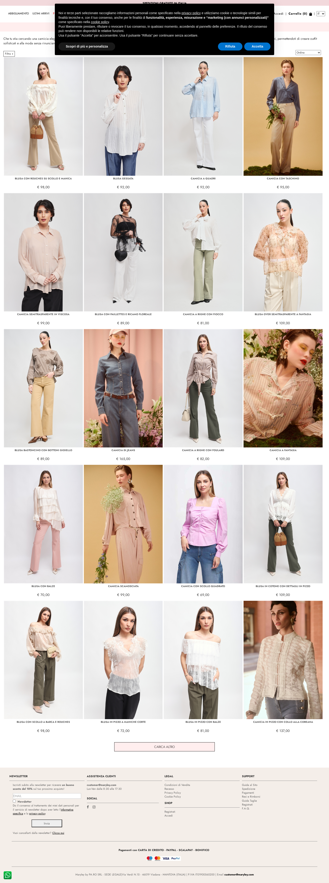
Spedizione (248, 789)
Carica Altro (164, 747)
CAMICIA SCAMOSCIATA (123, 586)
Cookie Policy (172, 797)
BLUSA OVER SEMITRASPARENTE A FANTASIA (283, 314)
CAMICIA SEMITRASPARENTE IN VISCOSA (43, 314)
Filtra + (9, 54)
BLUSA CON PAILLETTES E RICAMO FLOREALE (123, 314)
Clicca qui (58, 833)
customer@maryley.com (101, 785)
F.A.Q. (246, 808)
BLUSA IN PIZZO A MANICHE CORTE (123, 722)
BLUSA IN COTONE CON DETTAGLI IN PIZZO (283, 586)
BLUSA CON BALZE (43, 586)
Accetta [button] (257, 35)
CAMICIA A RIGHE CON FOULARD (203, 450)
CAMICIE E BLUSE (183, 54)
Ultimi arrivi (40, 13)
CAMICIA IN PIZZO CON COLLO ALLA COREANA (283, 722)
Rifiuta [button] (230, 35)
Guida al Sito (249, 785)
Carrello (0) (298, 13)
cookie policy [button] (100, 11)
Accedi (278, 13)
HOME (140, 54)
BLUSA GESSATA (123, 178)
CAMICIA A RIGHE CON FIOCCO (203, 314)
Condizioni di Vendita (177, 785)
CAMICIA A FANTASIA (283, 450)
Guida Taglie (249, 801)
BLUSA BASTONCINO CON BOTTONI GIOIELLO (43, 450)
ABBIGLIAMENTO (18, 13)
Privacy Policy (172, 793)
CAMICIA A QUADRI (203, 178)
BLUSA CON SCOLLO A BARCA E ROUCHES (43, 722)
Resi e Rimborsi (251, 797)
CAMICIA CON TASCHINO (283, 178)
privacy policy (37, 813)
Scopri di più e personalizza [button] (87, 35)
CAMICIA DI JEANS (123, 450)
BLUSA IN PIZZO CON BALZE (203, 722)
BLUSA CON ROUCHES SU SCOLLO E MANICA (43, 178)
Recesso (169, 789)
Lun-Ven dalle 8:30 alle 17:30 (104, 789)
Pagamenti (248, 793)
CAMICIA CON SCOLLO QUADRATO (203, 586)
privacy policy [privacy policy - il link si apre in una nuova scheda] (191, 2)
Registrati (169, 812)
